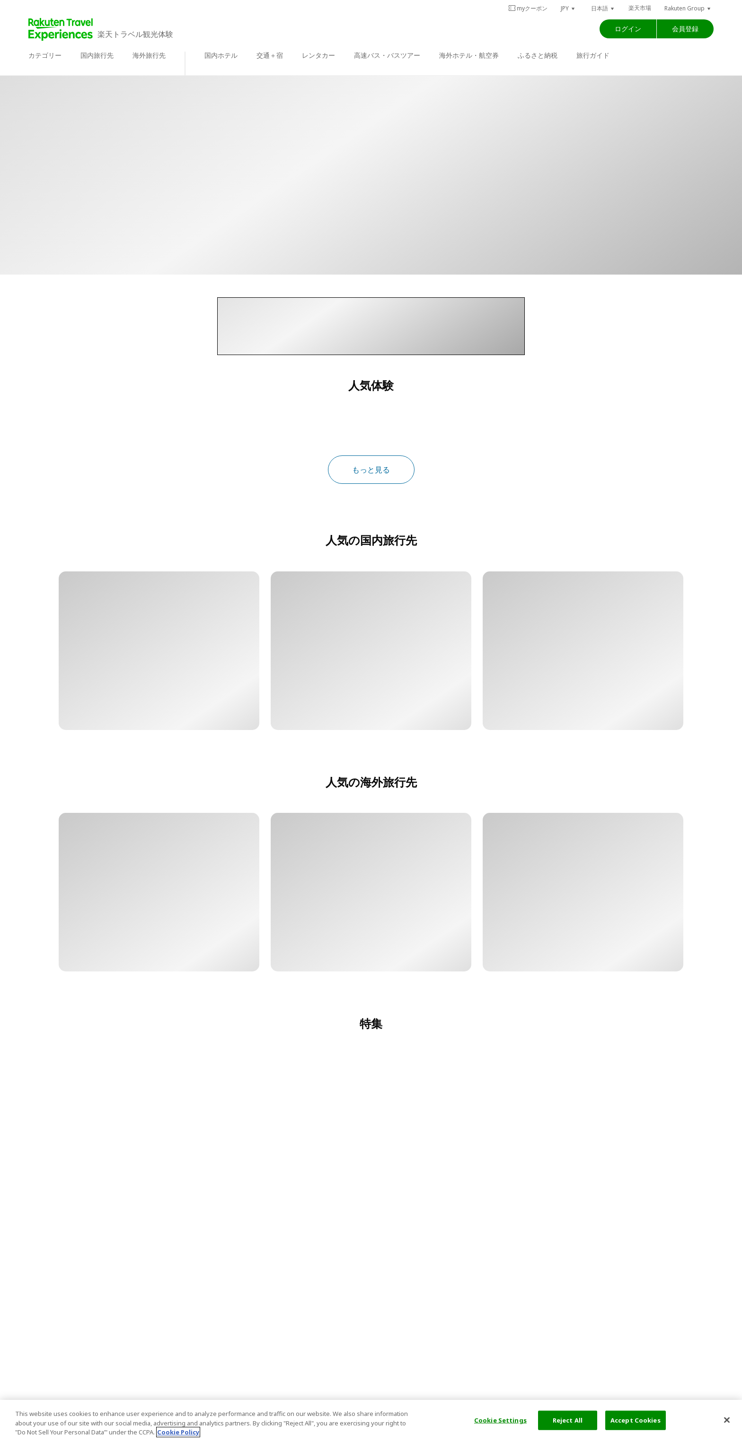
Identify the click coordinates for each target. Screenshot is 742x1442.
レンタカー (318, 55)
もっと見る (371, 469)
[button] (568, 8)
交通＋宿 (269, 55)
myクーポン (528, 8)
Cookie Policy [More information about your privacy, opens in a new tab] (178, 1432)
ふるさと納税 (537, 55)
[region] (371, 1421)
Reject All (568, 1419)
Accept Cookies (635, 1419)
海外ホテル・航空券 (469, 55)
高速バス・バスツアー (387, 55)
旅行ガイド (593, 55)
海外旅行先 (149, 55)
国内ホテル (221, 55)
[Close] (726, 1419)
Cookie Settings (500, 1419)
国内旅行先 (97, 55)
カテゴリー (45, 55)
